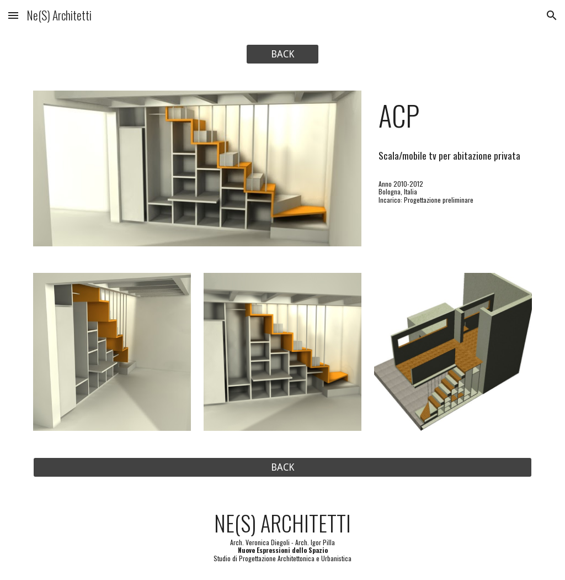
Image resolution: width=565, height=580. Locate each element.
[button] (13, 15)
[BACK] (282, 54)
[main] (453, 115)
